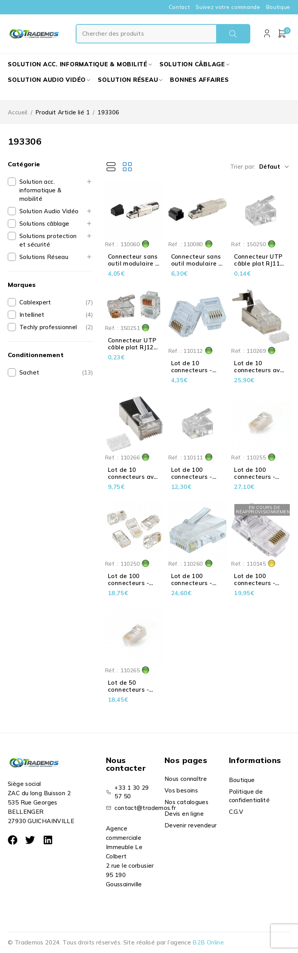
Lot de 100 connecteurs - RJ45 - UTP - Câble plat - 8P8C (260, 586)
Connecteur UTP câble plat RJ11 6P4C (258, 263)
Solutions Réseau (43, 257)
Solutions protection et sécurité (48, 240)
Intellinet (32, 314)
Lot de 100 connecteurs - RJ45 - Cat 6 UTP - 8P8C (196, 586)
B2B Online (208, 942)
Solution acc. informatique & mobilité (40, 190)
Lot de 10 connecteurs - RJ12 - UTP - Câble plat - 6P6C (197, 373)
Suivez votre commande (228, 7)
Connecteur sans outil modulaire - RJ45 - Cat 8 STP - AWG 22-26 (196, 267)
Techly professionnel (48, 327)
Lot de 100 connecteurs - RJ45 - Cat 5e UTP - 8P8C (128, 586)
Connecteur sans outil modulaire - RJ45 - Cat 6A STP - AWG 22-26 (134, 267)
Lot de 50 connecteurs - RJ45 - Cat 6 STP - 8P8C (133, 693)
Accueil (18, 112)
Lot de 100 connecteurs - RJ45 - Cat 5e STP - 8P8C (254, 480)
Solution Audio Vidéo (49, 211)
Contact (179, 7)
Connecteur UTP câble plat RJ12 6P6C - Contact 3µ (132, 351)
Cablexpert (35, 302)
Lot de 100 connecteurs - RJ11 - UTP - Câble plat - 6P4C (197, 480)
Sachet (29, 372)
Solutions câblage (44, 223)
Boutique (278, 7)
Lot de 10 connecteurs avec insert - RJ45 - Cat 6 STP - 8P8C (134, 480)
